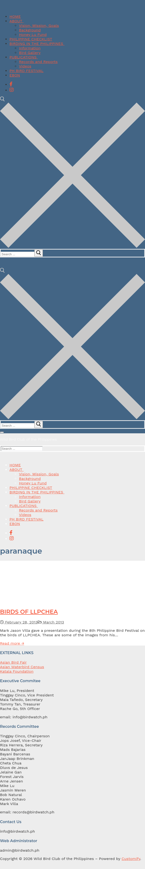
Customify (131, 858)
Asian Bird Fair (13, 662)
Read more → (12, 643)
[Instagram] (11, 90)
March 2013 (51, 622)
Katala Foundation (16, 671)
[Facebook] (11, 84)
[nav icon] (2, 432)
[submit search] (38, 253)
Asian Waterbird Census (22, 667)
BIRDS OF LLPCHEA (29, 611)
